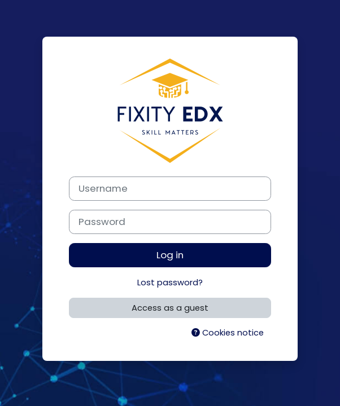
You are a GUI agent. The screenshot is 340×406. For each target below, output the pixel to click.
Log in (170, 255)
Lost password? (170, 282)
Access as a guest (170, 308)
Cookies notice (227, 332)
